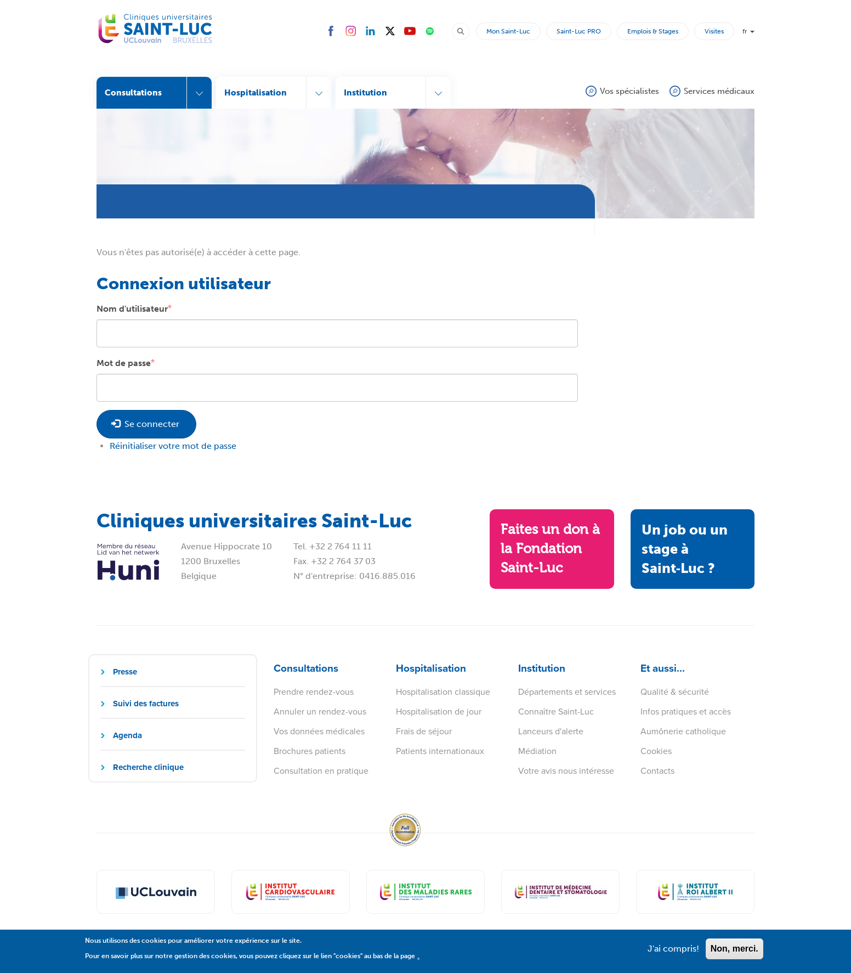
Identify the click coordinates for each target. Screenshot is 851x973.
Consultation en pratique (321, 770)
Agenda (127, 735)
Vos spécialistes (629, 91)
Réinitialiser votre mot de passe (173, 446)
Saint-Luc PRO (579, 31)
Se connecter (145, 424)
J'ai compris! (673, 953)
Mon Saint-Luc (508, 31)
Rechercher (465, 31)
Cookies (656, 751)
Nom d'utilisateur (132, 308)
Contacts (657, 770)
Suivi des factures (146, 704)
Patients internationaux (440, 751)
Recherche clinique (148, 767)
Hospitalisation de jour (438, 711)
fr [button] (748, 31)
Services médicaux (719, 91)
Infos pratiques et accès (685, 711)
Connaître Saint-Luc (556, 711)
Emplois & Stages (652, 31)
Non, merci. (734, 953)
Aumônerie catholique (683, 731)
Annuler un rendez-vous (320, 711)
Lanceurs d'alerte (550, 731)
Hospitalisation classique (443, 691)
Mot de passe (124, 363)
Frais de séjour (424, 731)
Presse (125, 672)
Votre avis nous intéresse (566, 770)
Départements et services (567, 691)
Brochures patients (309, 751)
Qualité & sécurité (674, 691)
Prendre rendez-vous (314, 691)
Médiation (537, 751)
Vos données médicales (319, 731)
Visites (714, 31)
